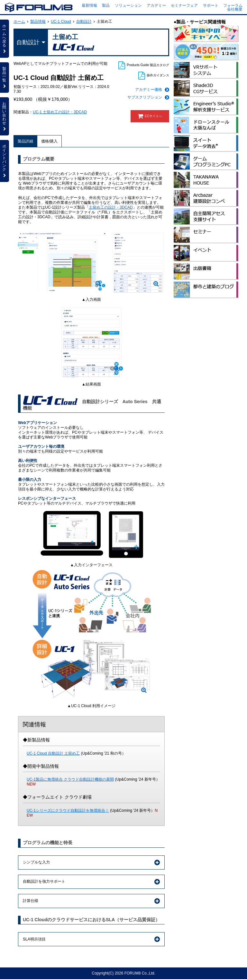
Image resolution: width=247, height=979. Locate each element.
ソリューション (128, 5)
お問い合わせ (4, 116)
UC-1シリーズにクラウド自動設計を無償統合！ (68, 810)
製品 (106, 5)
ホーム (19, 21)
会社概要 (234, 9)
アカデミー (156, 5)
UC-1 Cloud (61, 21)
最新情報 (89, 5)
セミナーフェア (184, 5)
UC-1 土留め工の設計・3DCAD (60, 112)
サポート (210, 5)
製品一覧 (4, 77)
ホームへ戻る (4, 38)
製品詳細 (25, 141)
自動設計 (84, 21)
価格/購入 (49, 141)
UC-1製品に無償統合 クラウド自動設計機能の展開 (70, 779)
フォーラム (232, 5)
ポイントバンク (4, 161)
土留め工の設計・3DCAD (111, 207)
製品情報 (38, 21)
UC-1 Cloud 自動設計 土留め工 (53, 753)
